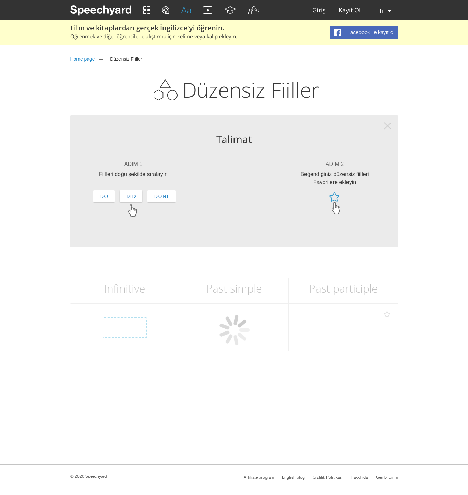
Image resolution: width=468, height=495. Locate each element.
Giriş (319, 10)
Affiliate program (259, 477)
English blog (293, 477)
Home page (82, 59)
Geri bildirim (387, 477)
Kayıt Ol (350, 10)
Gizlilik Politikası (328, 477)
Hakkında (359, 477)
